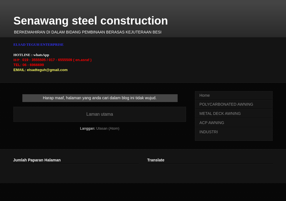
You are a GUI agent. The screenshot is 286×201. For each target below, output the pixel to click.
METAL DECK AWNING (220, 113)
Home (204, 95)
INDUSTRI (208, 132)
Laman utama (99, 114)
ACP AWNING (211, 122)
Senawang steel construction (90, 20)
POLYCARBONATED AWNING (226, 104)
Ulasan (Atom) (107, 128)
